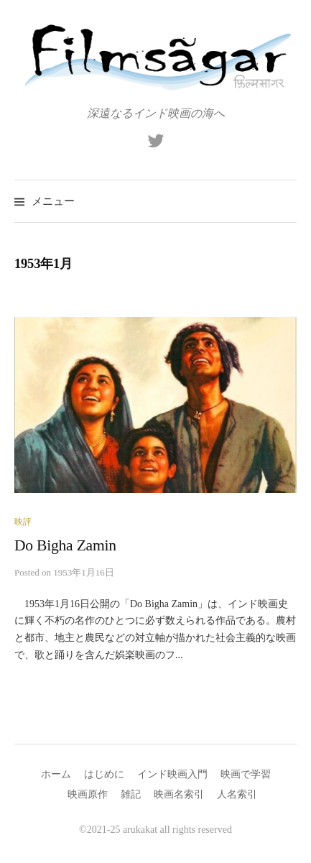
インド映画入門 (172, 774)
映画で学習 (246, 774)
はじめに (104, 774)
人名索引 (237, 794)
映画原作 (88, 794)
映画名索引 (179, 794)
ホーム (56, 774)
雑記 (131, 794)
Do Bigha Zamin (65, 545)
